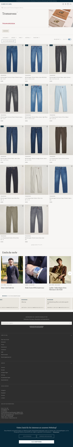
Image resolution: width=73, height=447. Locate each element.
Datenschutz (4, 347)
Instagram (3, 390)
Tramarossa (3, 75)
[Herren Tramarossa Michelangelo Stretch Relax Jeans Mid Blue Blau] (37, 59)
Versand (3, 367)
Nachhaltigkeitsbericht (6, 357)
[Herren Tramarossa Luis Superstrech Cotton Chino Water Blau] (61, 99)
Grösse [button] (14, 37)
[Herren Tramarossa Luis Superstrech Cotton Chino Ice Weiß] (37, 180)
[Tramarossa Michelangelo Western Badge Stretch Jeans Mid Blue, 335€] (37, 144)
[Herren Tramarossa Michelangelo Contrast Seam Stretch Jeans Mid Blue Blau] (12, 59)
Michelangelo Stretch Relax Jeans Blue (10, 158)
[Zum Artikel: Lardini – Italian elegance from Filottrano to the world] (60, 273)
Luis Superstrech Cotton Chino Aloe (10, 238)
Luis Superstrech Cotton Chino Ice (33, 198)
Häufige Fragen (4, 372)
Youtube (3, 395)
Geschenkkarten (4, 380)
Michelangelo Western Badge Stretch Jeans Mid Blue (36, 158)
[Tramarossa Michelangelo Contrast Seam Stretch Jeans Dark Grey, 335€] (12, 103)
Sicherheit (3, 342)
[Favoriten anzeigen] (65, 4)
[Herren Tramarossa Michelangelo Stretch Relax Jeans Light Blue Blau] (37, 99)
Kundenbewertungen (5, 377)
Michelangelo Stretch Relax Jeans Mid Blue (36, 77)
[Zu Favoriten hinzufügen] (22, 45)
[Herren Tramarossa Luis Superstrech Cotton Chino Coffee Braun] (61, 140)
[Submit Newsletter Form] (70, 323)
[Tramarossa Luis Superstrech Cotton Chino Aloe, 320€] (12, 223)
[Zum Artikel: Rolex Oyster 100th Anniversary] (36, 273)
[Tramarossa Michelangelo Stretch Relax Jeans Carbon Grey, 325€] (61, 63)
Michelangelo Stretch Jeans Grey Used (34, 238)
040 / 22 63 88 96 (9, 416)
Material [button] (28, 37)
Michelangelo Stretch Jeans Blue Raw (10, 198)
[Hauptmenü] (70, 4)
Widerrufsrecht (4, 354)
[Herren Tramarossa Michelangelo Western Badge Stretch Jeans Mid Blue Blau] (37, 140)
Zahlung (3, 375)
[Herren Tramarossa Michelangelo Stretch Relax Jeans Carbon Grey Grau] (61, 59)
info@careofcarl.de (13, 418)
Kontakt (3, 370)
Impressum (3, 349)
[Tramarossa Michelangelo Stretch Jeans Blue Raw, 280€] (12, 184)
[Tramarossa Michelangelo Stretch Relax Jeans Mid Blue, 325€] (37, 63)
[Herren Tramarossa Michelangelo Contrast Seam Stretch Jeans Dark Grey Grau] (12, 99)
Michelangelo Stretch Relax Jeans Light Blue (36, 117)
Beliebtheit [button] (57, 39)
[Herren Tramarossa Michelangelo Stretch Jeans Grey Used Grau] (37, 219)
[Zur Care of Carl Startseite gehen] (6, 4)
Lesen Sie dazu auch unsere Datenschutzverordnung (36, 327)
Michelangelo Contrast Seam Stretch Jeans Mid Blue (11, 77)
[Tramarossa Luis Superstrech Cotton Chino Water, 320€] (61, 103)
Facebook (3, 393)
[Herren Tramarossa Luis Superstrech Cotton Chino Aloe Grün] (12, 219)
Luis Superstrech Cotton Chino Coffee (59, 158)
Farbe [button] (21, 37)
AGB (2, 352)
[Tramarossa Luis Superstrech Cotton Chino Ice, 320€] (37, 184)
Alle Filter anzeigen (8, 41)
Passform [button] (36, 37)
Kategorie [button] (6, 37)
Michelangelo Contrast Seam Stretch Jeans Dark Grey (11, 117)
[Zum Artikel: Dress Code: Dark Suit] (12, 273)
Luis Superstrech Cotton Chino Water (59, 117)
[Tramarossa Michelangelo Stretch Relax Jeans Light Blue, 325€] (37, 103)
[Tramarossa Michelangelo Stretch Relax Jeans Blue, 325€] (12, 144)
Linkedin (3, 398)
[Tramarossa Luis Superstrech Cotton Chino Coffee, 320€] (61, 144)
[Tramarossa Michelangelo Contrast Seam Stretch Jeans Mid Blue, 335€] (12, 63)
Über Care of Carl (5, 339)
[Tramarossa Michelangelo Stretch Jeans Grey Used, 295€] (37, 223)
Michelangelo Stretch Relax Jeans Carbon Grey (60, 77)
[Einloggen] (63, 4)
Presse (2, 344)
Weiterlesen (56, 432)
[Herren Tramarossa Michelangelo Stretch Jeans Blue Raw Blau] (12, 180)
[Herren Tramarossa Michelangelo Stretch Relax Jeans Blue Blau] (12, 140)
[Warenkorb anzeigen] (68, 4)
